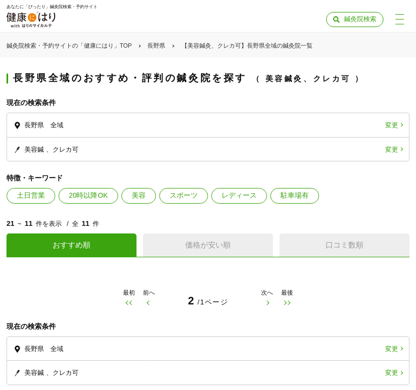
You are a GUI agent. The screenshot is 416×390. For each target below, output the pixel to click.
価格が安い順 (208, 244)
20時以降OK (88, 195)
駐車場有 (295, 195)
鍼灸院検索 (360, 19)
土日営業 (31, 195)
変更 (391, 125)
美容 (139, 195)
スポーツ (184, 195)
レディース (239, 195)
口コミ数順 (344, 244)
